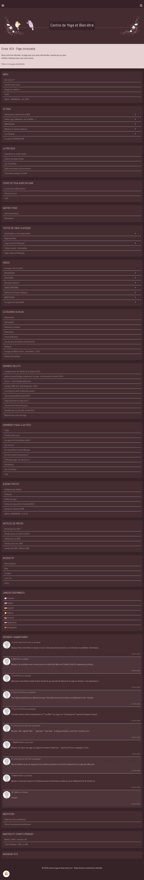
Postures (8, 494)
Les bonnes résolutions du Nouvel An (19, 341)
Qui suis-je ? (9, 79)
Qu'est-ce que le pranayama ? (16, 454)
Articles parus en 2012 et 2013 (16, 533)
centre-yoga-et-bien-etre (22, 642)
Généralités (9, 322)
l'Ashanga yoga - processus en (17, 459)
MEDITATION (72, 124)
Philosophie (9, 317)
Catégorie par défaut (12, 489)
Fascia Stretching (19, 692)
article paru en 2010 (12, 538)
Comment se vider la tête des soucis (19, 391)
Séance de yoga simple (14, 158)
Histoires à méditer (12, 327)
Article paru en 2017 (12, 529)
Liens (6, 583)
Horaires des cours (12, 84)
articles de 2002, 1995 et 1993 (16, 548)
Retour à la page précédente (13, 64)
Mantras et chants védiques (72, 129)
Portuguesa (10, 627)
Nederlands (10, 622)
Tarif (6, 198)
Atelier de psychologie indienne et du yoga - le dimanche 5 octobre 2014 (33, 376)
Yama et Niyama (11, 336)
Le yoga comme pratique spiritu (17, 440)
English (8, 603)
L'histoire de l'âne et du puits (16, 405)
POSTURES (72, 278)
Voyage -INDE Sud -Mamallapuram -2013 (20, 386)
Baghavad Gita (72, 238)
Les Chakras (72, 134)
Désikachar (9, 218)
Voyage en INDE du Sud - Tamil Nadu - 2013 (22, 351)
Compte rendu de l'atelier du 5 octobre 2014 (22, 371)
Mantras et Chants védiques (72, 292)
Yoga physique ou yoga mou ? (16, 400)
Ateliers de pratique (12, 356)
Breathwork (17, 676)
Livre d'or (8, 578)
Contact (7, 573)
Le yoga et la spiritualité (72, 302)
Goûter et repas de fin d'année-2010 (19, 504)
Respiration (9, 332)
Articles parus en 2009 (13, 543)
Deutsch (9, 617)
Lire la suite (136, 654)
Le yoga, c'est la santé (72, 268)
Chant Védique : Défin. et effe (16, 844)
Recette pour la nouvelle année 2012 (19, 410)
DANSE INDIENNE (72, 287)
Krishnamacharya (11, 213)
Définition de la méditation (15, 819)
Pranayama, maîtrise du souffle (72, 114)
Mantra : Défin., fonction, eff (15, 839)
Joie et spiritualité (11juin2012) (17, 395)
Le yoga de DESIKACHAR (14, 138)
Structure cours (10, 193)
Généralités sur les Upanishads (72, 233)
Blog (6, 568)
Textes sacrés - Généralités (15, 248)
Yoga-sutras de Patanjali (72, 243)
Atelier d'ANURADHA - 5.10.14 (16, 513)
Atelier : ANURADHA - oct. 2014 (16, 99)
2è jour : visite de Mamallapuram (17, 381)
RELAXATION (72, 273)
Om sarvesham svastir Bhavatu (17, 450)
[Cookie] (6, 874)
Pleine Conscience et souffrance (17, 824)
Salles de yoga (10, 499)
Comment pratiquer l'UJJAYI (15, 173)
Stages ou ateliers (11, 89)
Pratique (7, 346)
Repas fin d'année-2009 (14, 509)
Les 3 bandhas (10, 163)
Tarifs (6, 94)
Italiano (8, 612)
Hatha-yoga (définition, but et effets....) (72, 119)
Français (9, 598)
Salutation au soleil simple (15, 154)
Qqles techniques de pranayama (17, 168)
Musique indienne (72, 282)
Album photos (10, 563)
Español (9, 608)
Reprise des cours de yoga (15, 415)
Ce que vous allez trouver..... (15, 188)
